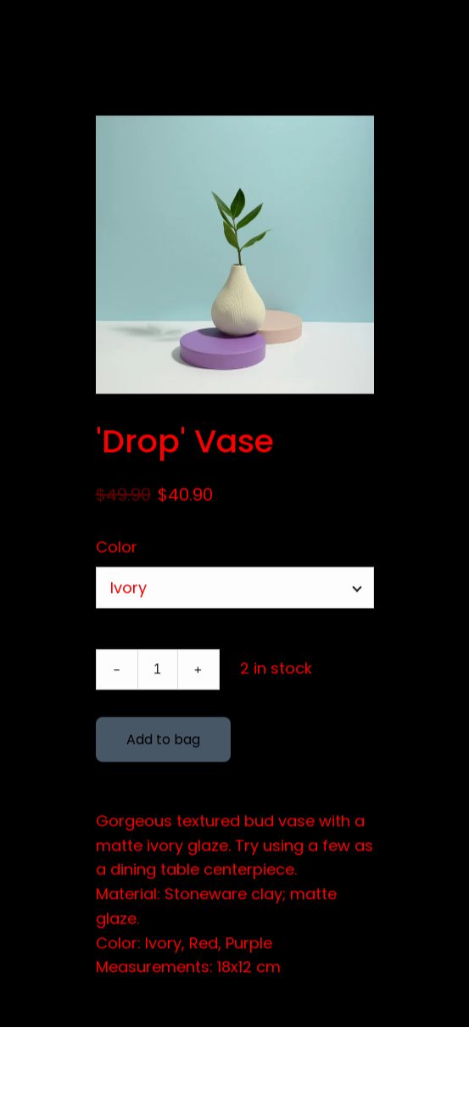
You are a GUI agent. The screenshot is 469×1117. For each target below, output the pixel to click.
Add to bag (163, 741)
